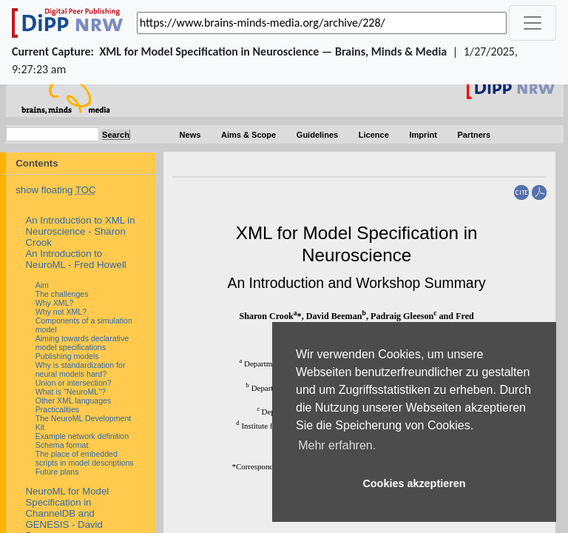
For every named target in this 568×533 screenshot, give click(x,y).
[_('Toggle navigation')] (532, 23)
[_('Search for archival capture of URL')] (322, 23)
